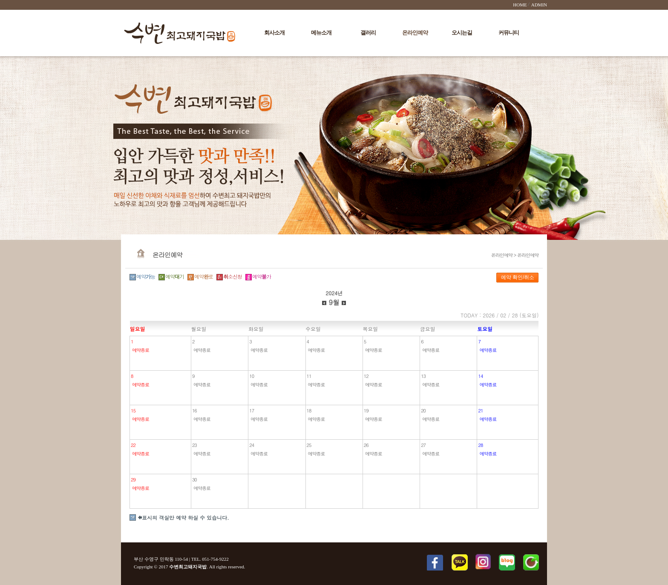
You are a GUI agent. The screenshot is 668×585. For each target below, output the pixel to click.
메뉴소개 (321, 32)
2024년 (334, 293)
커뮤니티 (508, 32)
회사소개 (274, 32)
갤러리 (368, 32)
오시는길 (462, 32)
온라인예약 (415, 32)
